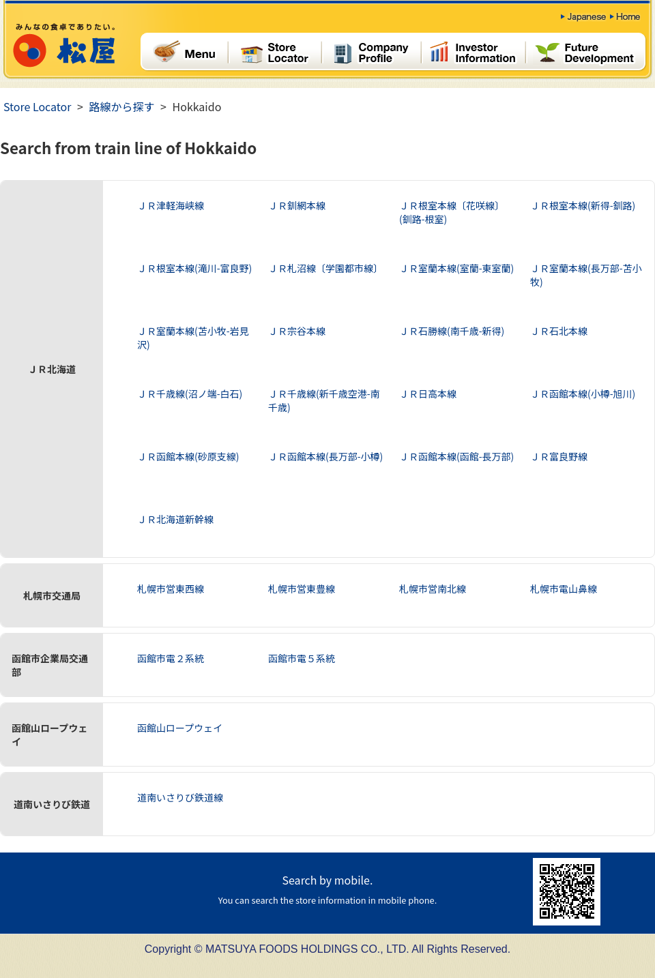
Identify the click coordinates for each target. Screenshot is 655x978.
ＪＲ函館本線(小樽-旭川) (582, 393)
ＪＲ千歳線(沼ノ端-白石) (189, 393)
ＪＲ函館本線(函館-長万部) (456, 456)
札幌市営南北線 (432, 588)
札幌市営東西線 (170, 588)
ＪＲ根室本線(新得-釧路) (582, 205)
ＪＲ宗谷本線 (296, 331)
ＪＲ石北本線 (558, 331)
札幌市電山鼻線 (563, 588)
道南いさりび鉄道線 (180, 797)
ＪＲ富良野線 (558, 456)
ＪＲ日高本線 (427, 393)
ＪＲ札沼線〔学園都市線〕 (325, 268)
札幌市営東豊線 (301, 588)
